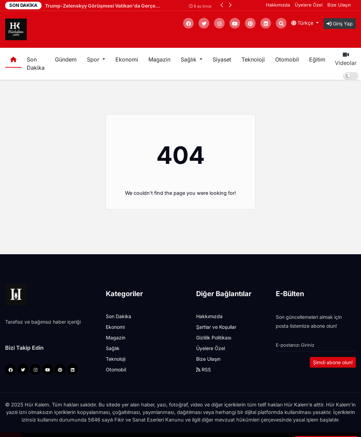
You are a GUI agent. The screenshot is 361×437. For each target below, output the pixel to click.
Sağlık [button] (189, 59)
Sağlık (113, 348)
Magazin (159, 59)
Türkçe (303, 23)
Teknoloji (253, 59)
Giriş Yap (340, 23)
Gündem (66, 59)
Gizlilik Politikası (213, 337)
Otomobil (287, 59)
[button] (222, 5)
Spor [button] (94, 59)
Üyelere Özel (309, 5)
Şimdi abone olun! (333, 362)
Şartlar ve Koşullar (216, 327)
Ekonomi (126, 59)
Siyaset (222, 59)
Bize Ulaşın (339, 5)
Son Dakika (36, 63)
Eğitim (317, 59)
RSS (203, 369)
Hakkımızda (278, 5)
